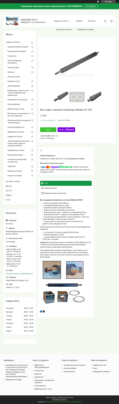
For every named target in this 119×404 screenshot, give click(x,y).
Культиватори (40, 386)
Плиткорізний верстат (16, 127)
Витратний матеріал (15, 155)
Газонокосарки (13, 67)
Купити (48, 130)
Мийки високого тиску (16, 109)
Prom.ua (70, 397)
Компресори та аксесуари (17, 100)
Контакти (91, 21)
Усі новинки (91, 6)
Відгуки (9, 186)
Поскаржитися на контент (53, 402)
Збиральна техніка (15, 171)
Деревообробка (14, 86)
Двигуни (11, 72)
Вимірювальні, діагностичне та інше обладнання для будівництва (18, 93)
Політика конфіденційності (72, 402)
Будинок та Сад (14, 81)
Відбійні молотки (99, 365)
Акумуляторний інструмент (18, 47)
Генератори (12, 56)
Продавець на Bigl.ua (60, 400)
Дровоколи (39, 377)
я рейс (64, 200)
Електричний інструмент (17, 51)
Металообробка (14, 104)
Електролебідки (70, 368)
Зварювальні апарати (101, 371)
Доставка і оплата (13, 181)
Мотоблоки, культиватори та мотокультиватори (19, 115)
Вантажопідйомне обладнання (15, 62)
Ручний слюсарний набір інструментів (17, 161)
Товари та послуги (61, 21)
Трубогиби (12, 166)
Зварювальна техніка (16, 132)
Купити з (66, 130)
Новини (9, 195)
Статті (8, 200)
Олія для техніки (14, 77)
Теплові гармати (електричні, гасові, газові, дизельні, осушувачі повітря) (19, 143)
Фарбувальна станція (16, 150)
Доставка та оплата (64, 29)
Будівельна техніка (15, 136)
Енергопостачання (15, 176)
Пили (95, 368)
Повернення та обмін (86, 29)
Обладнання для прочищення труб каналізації (19, 121)
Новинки (79, 21)
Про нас (9, 190)
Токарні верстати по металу (74, 365)
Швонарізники (69, 371)
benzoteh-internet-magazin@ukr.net (19, 274)
